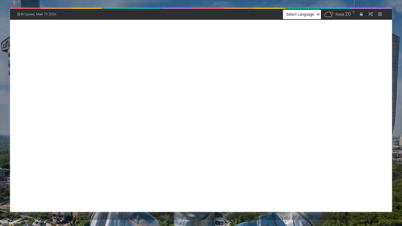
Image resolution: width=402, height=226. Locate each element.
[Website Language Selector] (302, 14)
